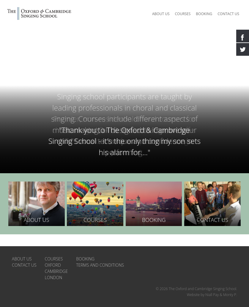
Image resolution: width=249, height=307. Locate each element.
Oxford (53, 253)
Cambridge (56, 260)
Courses (182, 13)
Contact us (228, 13)
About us (160, 13)
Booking (204, 13)
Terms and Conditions (100, 253)
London (53, 266)
